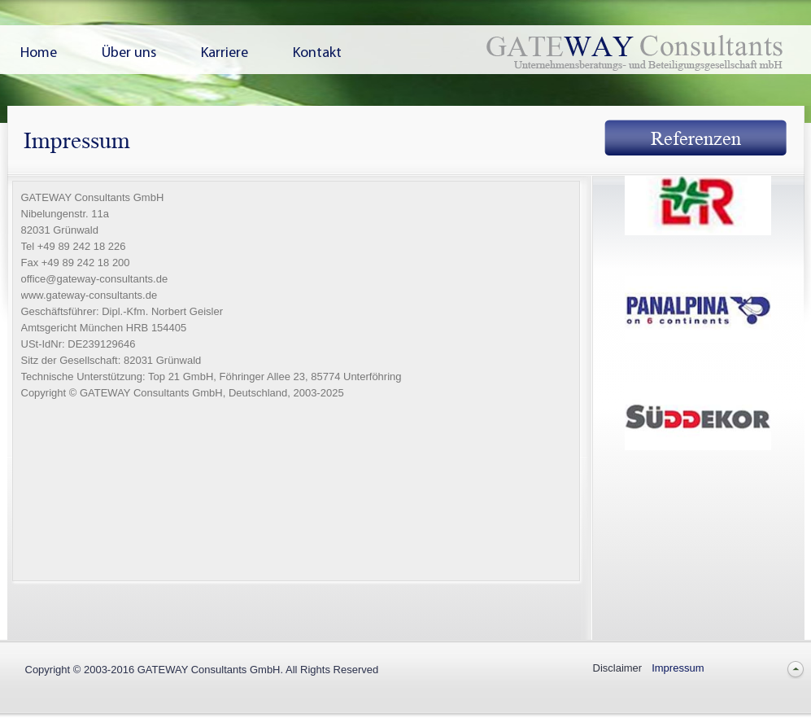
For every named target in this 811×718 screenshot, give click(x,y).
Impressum (678, 668)
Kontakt (317, 53)
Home (38, 53)
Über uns (129, 53)
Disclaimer (618, 668)
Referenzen (696, 139)
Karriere (224, 53)
